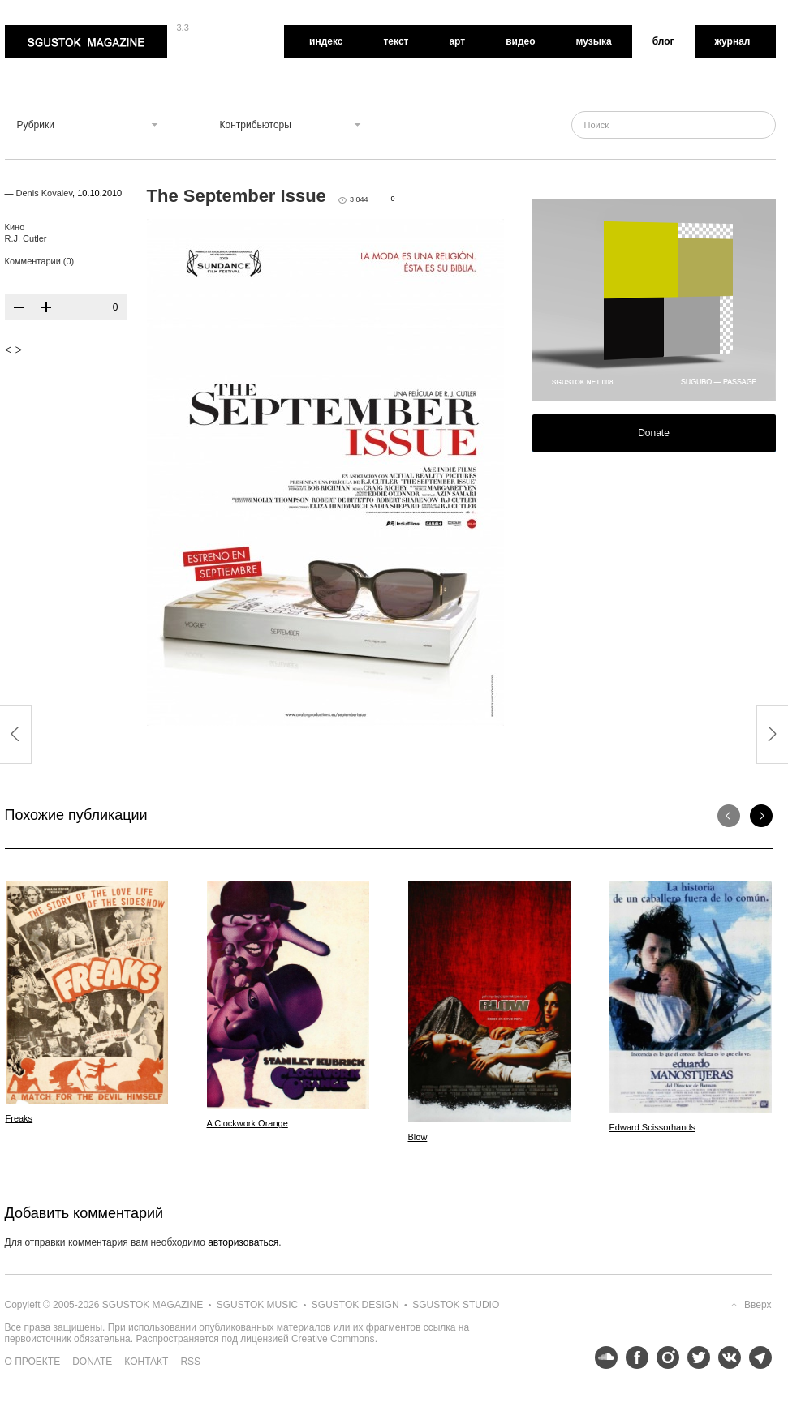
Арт (457, 41)
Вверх (757, 1304)
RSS (190, 1361)
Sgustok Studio (455, 1304)
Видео (520, 41)
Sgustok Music (257, 1304)
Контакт (146, 1361)
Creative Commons (333, 1339)
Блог (663, 41)
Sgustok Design (355, 1304)
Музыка (594, 41)
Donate (654, 433)
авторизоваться (243, 1242)
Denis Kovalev (44, 193)
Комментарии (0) (40, 261)
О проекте (33, 1361)
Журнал (733, 41)
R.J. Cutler (26, 238)
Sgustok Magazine (86, 41)
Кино (15, 227)
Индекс (325, 41)
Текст (395, 41)
